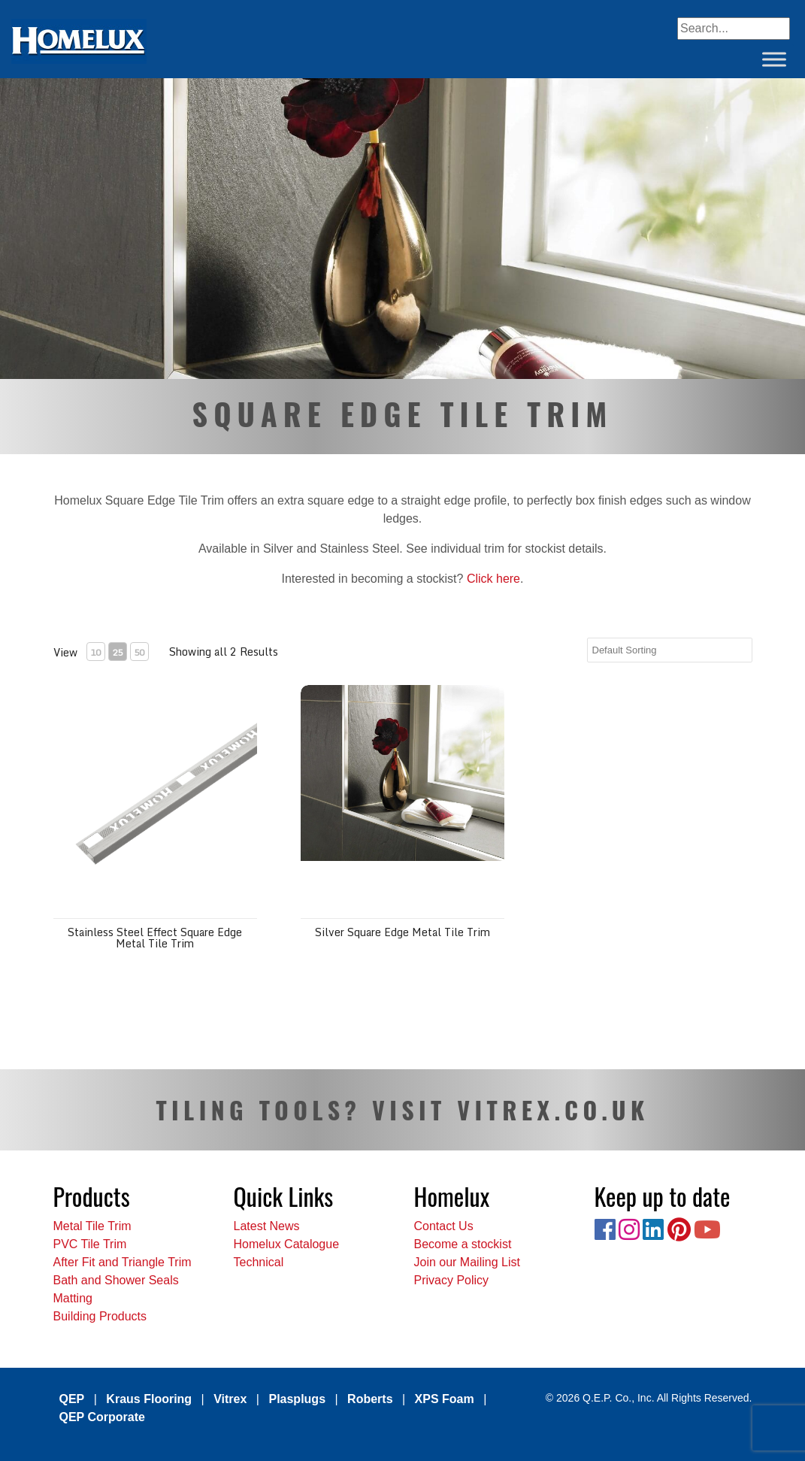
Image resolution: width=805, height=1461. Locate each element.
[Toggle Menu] (774, 59)
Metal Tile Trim (92, 1226)
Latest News (267, 1226)
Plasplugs (296, 1399)
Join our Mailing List (467, 1262)
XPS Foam (444, 1399)
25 (117, 652)
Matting (72, 1298)
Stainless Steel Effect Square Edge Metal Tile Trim (155, 937)
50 (139, 652)
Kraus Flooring (149, 1399)
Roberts (369, 1399)
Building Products (100, 1316)
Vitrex (230, 1399)
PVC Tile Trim (90, 1244)
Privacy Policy (451, 1280)
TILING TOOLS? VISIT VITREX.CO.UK (402, 1109)
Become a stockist (463, 1244)
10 (95, 652)
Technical (259, 1262)
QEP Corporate (102, 1417)
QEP (72, 1399)
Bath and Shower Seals (116, 1280)
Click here (493, 578)
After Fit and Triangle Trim (122, 1262)
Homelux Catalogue (287, 1244)
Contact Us (444, 1226)
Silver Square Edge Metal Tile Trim (402, 932)
